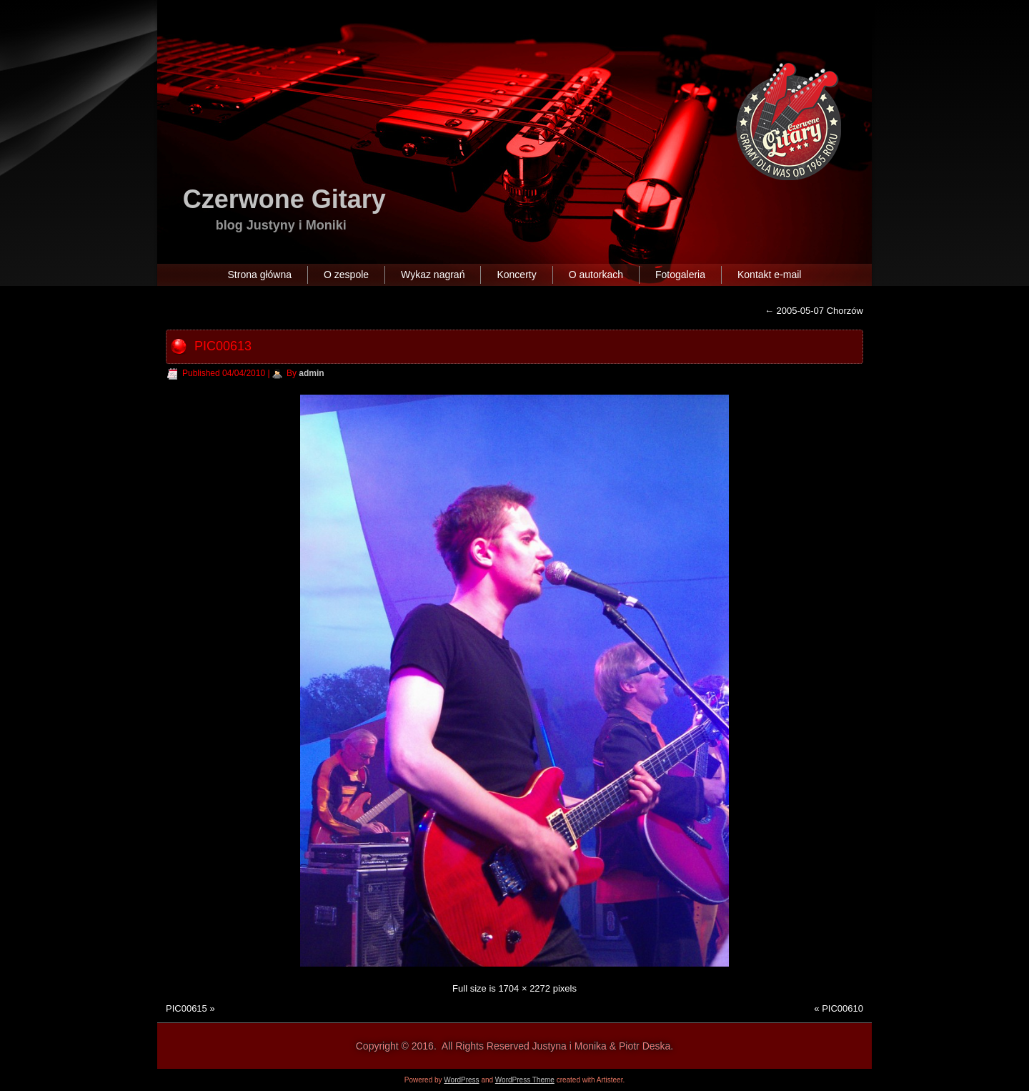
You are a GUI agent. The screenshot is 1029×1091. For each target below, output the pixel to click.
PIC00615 (186, 1008)
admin (311, 373)
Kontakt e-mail (769, 274)
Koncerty (516, 274)
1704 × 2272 (524, 988)
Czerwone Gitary (284, 199)
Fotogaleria (680, 274)
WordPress (461, 1080)
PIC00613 (223, 346)
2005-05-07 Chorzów (814, 310)
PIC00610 (842, 1008)
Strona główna (260, 274)
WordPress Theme (525, 1080)
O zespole (346, 274)
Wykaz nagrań (432, 274)
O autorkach (596, 274)
